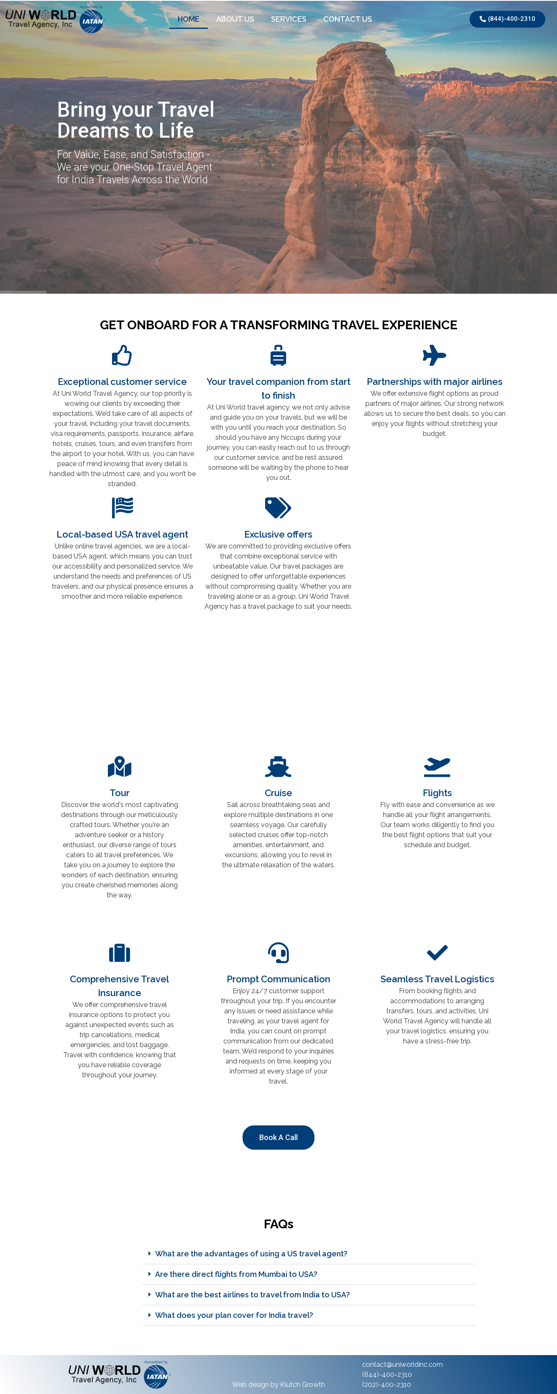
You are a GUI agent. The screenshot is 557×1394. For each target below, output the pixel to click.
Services (289, 19)
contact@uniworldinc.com (402, 1364)
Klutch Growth (302, 1385)
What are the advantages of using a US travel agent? (251, 1253)
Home (188, 19)
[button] (309, 1254)
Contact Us (347, 19)
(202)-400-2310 (386, 1385)
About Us (235, 19)
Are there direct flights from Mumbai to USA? (236, 1274)
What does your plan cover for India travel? (234, 1315)
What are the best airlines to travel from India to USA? (252, 1294)
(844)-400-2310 (387, 1375)
